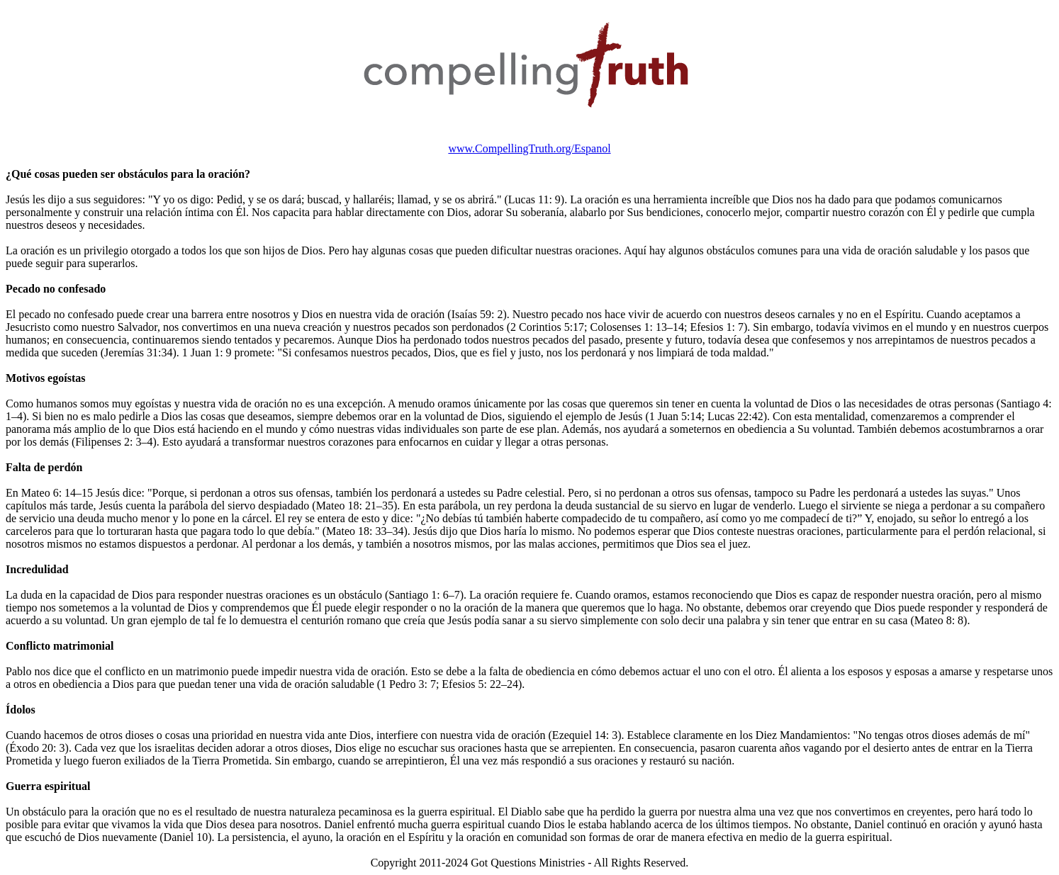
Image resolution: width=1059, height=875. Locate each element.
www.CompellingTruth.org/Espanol (529, 148)
